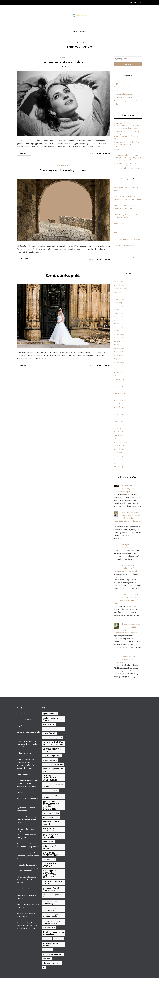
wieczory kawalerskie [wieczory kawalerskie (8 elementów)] (51, 963)
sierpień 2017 (119, 449)
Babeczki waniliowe (25, 889)
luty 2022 (117, 341)
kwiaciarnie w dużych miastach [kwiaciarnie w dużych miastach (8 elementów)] (52, 823)
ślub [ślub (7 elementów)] (44, 967)
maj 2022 (117, 330)
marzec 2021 (118, 365)
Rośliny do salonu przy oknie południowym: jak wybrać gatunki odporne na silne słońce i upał (127, 125)
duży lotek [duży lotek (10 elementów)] (49, 733)
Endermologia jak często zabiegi (63, 62)
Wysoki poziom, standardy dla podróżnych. (124, 659)
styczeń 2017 (118, 466)
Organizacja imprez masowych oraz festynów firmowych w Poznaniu (27, 925)
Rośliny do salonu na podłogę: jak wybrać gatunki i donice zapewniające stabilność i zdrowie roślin (127, 135)
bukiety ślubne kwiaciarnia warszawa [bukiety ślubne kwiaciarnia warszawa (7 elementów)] (53, 729)
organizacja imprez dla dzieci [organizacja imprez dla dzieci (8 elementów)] (52, 895)
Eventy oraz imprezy (63, 165)
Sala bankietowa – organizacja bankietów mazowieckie (26, 808)
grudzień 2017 (119, 435)
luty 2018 (117, 428)
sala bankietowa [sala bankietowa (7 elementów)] (58, 939)
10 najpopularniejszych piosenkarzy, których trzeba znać (28, 856)
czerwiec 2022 (119, 327)
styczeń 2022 (118, 344)
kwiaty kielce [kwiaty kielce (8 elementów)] (48, 841)
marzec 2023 (118, 316)
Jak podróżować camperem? (28, 799)
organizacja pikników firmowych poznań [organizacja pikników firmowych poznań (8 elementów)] (52, 922)
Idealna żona (119, 224)
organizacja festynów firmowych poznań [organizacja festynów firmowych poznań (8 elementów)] (51, 889)
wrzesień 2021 (119, 355)
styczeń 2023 (118, 323)
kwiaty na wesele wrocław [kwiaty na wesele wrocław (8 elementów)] (50, 847)
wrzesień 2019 (119, 404)
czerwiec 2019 (119, 414)
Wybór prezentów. (24, 753)
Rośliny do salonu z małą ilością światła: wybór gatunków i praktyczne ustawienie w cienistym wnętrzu (128, 145)
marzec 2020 (118, 386)
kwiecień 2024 (119, 299)
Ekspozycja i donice (121, 83)
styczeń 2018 (118, 431)
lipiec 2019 (118, 410)
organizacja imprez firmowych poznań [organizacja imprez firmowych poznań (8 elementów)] (51, 902)
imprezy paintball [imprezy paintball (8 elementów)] (50, 791)
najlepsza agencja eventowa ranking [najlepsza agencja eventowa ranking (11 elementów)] (50, 874)
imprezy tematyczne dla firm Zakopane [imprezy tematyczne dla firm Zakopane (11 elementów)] (51, 805)
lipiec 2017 (118, 452)
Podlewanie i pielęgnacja (123, 94)
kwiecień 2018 (119, 421)
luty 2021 (117, 369)
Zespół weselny (23, 726)
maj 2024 (117, 295)
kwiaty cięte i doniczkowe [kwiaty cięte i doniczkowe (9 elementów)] (49, 829)
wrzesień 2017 (119, 445)
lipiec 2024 (118, 292)
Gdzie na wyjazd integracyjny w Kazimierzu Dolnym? (124, 489)
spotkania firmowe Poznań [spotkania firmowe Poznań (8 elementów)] (50, 944)
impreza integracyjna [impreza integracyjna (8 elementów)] (51, 755)
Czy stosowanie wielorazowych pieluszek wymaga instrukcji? (126, 568)
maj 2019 (117, 417)
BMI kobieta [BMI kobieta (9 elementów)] (49, 724)
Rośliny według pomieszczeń (125, 101)
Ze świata (63, 57)
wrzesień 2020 (119, 379)
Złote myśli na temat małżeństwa (127, 239)
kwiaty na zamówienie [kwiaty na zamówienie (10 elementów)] (50, 853)
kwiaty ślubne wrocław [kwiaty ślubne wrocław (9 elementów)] (50, 864)
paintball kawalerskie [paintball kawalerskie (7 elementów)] (49, 927)
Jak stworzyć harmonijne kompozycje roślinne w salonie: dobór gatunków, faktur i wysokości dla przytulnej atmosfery (128, 156)
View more (24, 153)
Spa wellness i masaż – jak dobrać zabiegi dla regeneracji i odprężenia (27, 783)
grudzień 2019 (119, 393)
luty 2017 (117, 463)
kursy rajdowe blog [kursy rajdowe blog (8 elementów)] (51, 817)
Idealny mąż (21, 713)
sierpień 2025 (119, 285)
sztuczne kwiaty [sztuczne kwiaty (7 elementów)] (47, 950)
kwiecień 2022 (119, 334)
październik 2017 (120, 442)
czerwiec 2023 (119, 306)
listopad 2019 (119, 397)
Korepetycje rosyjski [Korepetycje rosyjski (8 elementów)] (51, 813)
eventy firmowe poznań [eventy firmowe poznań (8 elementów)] (52, 738)
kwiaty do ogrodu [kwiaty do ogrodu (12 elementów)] (50, 836)
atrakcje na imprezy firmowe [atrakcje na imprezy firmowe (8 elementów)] (51, 719)
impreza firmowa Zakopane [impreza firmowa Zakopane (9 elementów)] (52, 749)
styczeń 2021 (118, 372)
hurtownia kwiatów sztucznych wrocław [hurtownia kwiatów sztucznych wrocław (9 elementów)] (53, 743)
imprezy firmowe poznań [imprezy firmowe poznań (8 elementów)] (53, 764)
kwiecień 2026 (119, 281)
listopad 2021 (119, 348)
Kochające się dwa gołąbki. (63, 276)
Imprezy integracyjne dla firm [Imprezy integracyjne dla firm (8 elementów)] (53, 770)
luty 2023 (117, 320)
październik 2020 (120, 376)
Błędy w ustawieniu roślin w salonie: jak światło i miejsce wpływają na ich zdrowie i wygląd (127, 165)
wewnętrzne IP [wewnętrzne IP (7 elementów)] (47, 958)
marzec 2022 (118, 337)
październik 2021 (120, 351)
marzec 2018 (118, 424)
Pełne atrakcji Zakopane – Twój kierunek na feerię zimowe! (27, 880)
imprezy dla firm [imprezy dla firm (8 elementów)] (50, 760)
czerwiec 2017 (119, 456)
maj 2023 (117, 309)
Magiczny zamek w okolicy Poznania (63, 170)
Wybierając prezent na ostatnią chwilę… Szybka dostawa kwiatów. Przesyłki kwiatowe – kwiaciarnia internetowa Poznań (127, 518)
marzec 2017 (118, 459)
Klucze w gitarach (24, 774)
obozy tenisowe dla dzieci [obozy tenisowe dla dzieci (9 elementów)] (52, 882)
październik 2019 (120, 400)
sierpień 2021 (119, 358)
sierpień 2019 (119, 407)
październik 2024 (120, 288)
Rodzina (20, 792)
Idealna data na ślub (25, 719)
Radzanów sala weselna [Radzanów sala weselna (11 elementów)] (53, 933)
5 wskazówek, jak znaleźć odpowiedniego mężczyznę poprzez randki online (27, 868)
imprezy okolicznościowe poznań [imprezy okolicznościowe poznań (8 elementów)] (53, 785)
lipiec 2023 (118, 302)
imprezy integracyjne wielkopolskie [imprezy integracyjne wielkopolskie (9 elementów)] (50, 777)
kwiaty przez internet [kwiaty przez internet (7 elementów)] (49, 859)
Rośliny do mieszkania (123, 97)
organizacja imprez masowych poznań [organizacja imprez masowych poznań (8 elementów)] (51, 915)
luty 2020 (117, 390)
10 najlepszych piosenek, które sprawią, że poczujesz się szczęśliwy (27, 744)
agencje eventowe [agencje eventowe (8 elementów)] (50, 713)
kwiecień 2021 (119, 362)
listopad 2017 (119, 438)
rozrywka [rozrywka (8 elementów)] (47, 939)
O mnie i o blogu (79, 31)
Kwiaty (116, 90)
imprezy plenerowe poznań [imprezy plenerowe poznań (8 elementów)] (51, 796)
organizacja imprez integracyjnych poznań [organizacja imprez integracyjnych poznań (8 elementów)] (52, 909)
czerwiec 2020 (119, 383)
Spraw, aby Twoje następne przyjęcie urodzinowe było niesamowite (27, 820)
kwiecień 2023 (119, 313)
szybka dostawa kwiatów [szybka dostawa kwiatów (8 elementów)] (53, 954)
